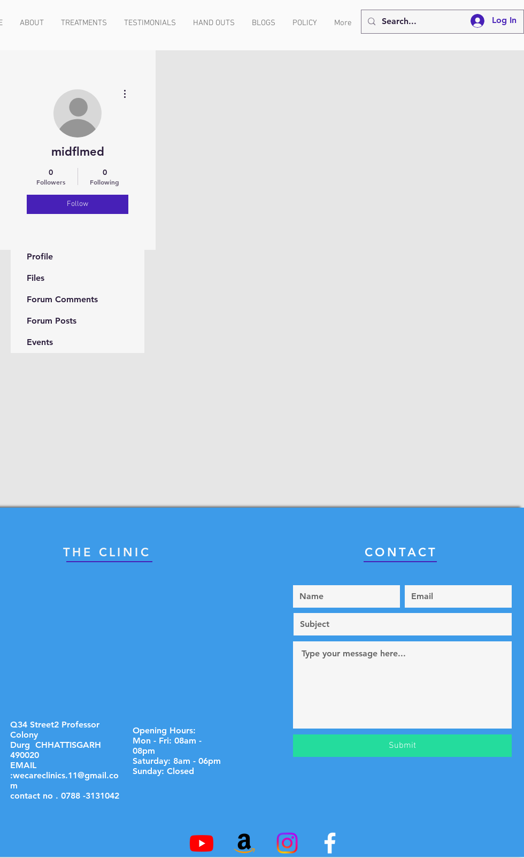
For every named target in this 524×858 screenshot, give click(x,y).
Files (35, 278)
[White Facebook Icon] (330, 843)
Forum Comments (62, 299)
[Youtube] (201, 843)
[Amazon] (244, 843)
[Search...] (441, 21)
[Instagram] (287, 843)
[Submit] (402, 745)
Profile (40, 256)
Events (40, 342)
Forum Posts (51, 321)
